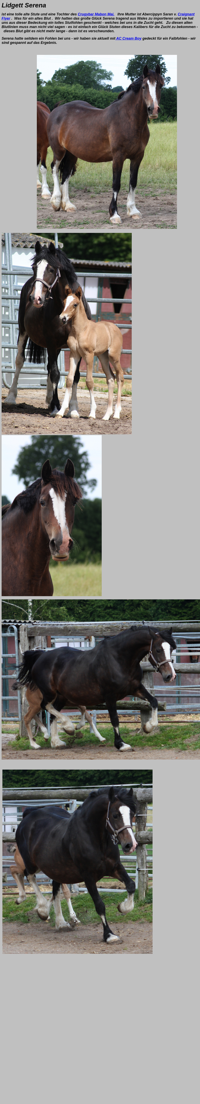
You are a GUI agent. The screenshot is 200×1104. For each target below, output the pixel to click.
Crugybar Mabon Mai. (96, 14)
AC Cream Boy (128, 38)
